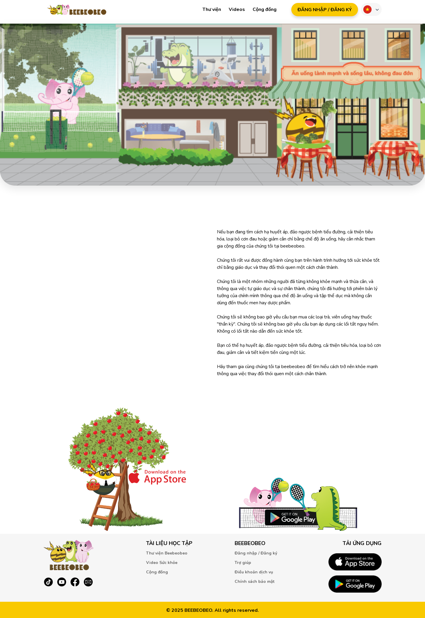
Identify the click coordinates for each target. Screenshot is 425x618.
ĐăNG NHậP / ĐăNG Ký (325, 9)
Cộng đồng (265, 9)
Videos (237, 9)
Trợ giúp (243, 562)
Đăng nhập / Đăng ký (256, 553)
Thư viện (211, 9)
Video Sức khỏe (161, 562)
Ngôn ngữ (367, 9)
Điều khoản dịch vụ (254, 572)
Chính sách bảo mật (254, 581)
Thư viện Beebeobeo (166, 553)
